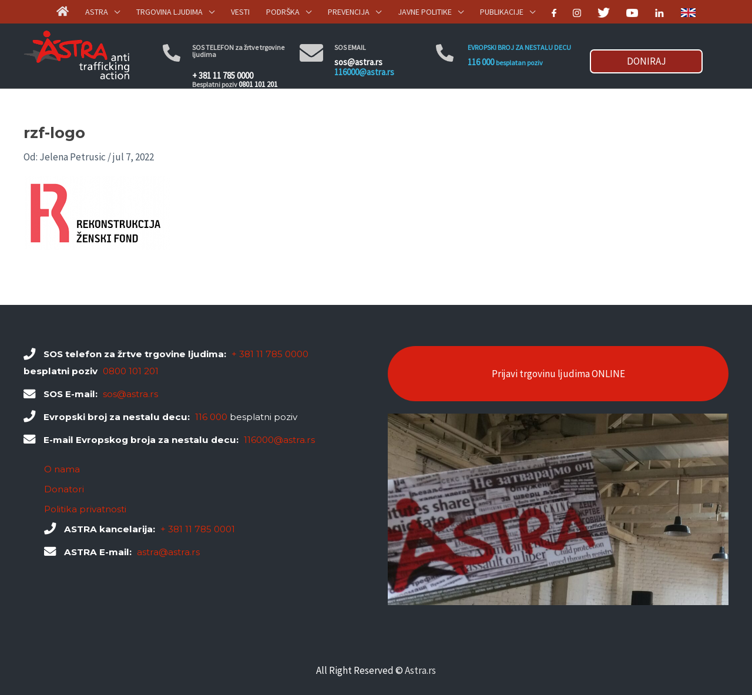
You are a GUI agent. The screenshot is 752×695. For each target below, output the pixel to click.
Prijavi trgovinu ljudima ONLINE (558, 373)
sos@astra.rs (358, 62)
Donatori (64, 489)
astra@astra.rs (168, 552)
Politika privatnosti (85, 509)
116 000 (481, 62)
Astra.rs (420, 670)
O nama (62, 469)
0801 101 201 (258, 84)
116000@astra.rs (364, 72)
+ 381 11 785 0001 (197, 529)
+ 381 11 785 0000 (222, 75)
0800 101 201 (131, 371)
